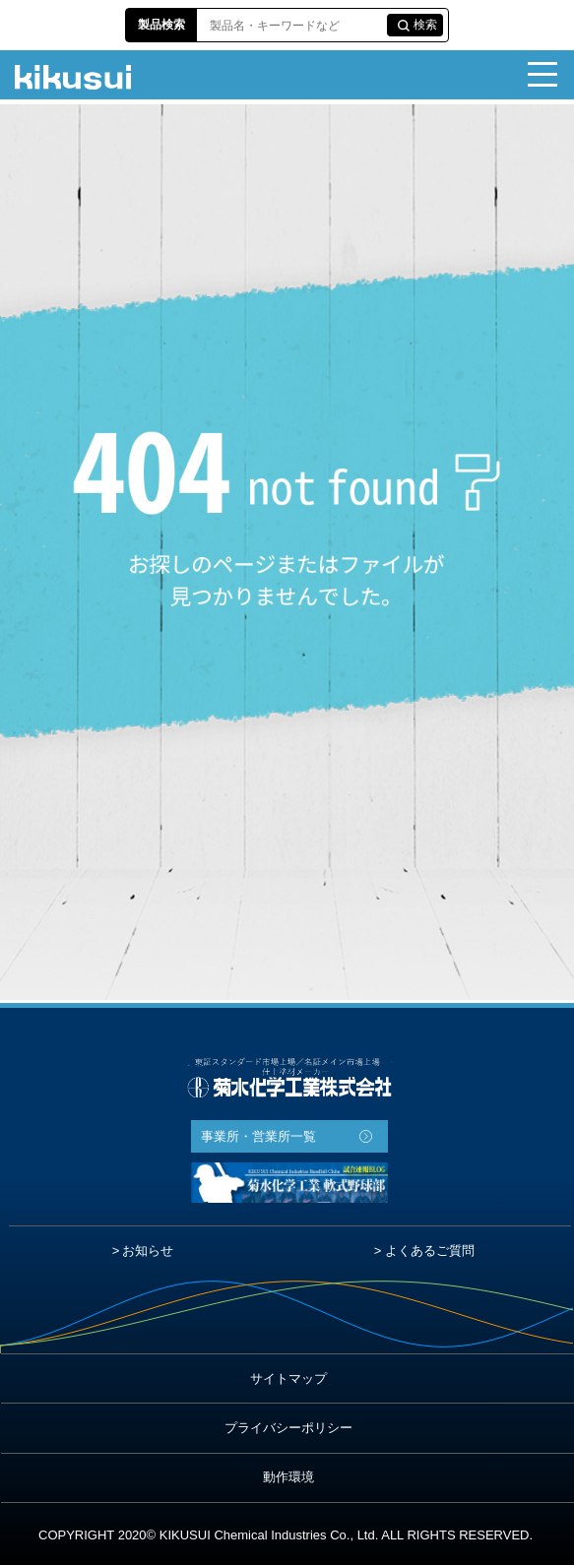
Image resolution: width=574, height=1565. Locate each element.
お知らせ (147, 1250)
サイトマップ (288, 1378)
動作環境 (288, 1477)
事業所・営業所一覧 (258, 1136)
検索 (425, 24)
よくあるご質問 (430, 1250)
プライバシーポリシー (288, 1427)
